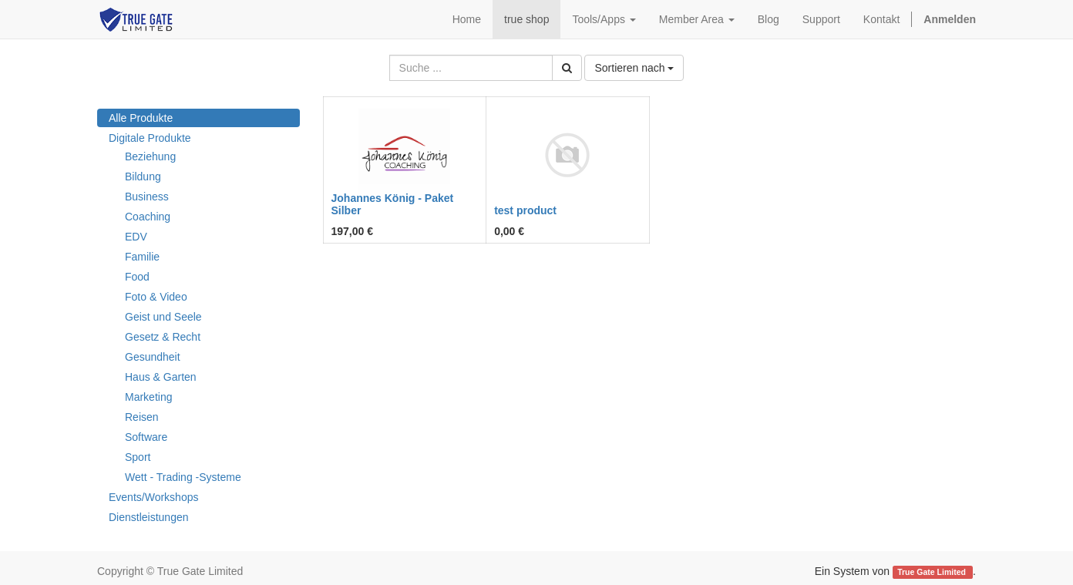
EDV (136, 236)
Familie (142, 256)
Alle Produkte (141, 118)
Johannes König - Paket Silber (392, 204)
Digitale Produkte (150, 138)
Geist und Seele (163, 317)
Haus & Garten (161, 377)
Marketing (148, 397)
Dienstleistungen (149, 517)
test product (525, 210)
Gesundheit (152, 357)
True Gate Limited (932, 572)
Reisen (142, 417)
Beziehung (150, 156)
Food (137, 277)
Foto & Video (156, 297)
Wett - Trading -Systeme (183, 477)
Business (147, 196)
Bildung (143, 176)
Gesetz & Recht (162, 337)
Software (146, 437)
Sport (137, 457)
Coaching (147, 216)
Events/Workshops (153, 497)
